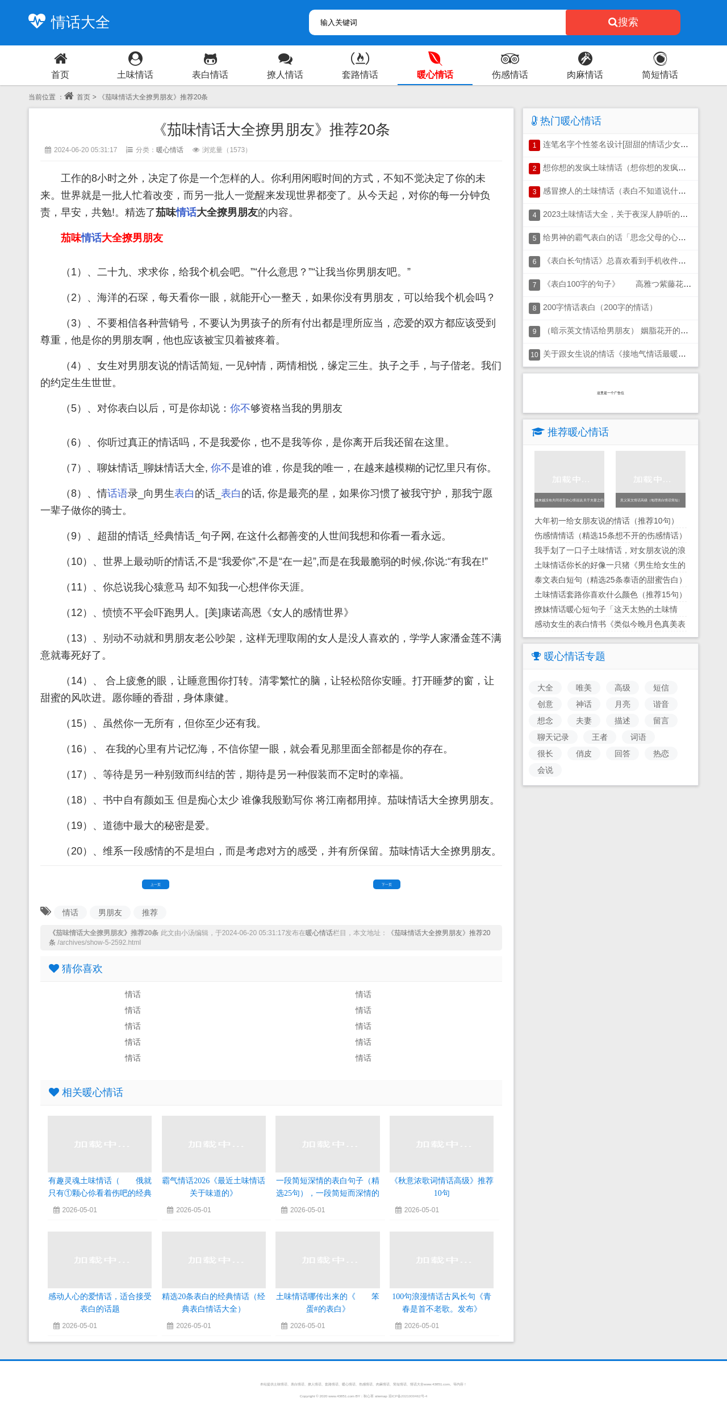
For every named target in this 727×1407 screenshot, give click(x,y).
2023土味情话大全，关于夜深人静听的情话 (619, 214)
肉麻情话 (383, 1384)
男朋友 (110, 912)
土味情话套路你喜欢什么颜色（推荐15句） (610, 594)
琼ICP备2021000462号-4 (408, 1396)
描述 (622, 720)
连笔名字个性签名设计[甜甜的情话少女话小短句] (629, 144)
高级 (622, 687)
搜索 (623, 22)
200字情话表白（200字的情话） (600, 307)
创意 (545, 704)
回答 (622, 753)
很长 (545, 753)
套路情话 (332, 1384)
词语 (638, 737)
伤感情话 (366, 1384)
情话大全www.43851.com (430, 1384)
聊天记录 (553, 737)
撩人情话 (314, 1384)
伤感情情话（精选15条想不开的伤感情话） (610, 535)
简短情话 (400, 1384)
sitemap (381, 1396)
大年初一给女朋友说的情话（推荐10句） (606, 520)
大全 (545, 687)
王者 (600, 737)
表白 (184, 493)
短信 (661, 687)
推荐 (150, 912)
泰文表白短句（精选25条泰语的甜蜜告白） (610, 579)
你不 (240, 408)
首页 (77, 97)
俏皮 (584, 753)
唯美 (584, 687)
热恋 (661, 753)
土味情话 (280, 1384)
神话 (584, 704)
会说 (545, 769)
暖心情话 (169, 150)
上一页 (156, 884)
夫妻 (584, 720)
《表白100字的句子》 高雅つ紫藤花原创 (621, 283)
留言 (661, 720)
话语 (117, 493)
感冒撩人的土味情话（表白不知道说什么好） (622, 190)
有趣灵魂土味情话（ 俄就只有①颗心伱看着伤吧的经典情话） (100, 1193)
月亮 (622, 704)
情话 (186, 212)
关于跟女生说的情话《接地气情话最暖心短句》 (626, 353)
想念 (545, 720)
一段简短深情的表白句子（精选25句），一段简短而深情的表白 (327, 1193)
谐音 (661, 704)
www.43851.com (341, 1396)
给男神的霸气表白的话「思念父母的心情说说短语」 (634, 237)
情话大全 (66, 22)
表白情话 (297, 1384)
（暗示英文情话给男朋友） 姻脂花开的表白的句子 (631, 330)
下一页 (387, 884)
